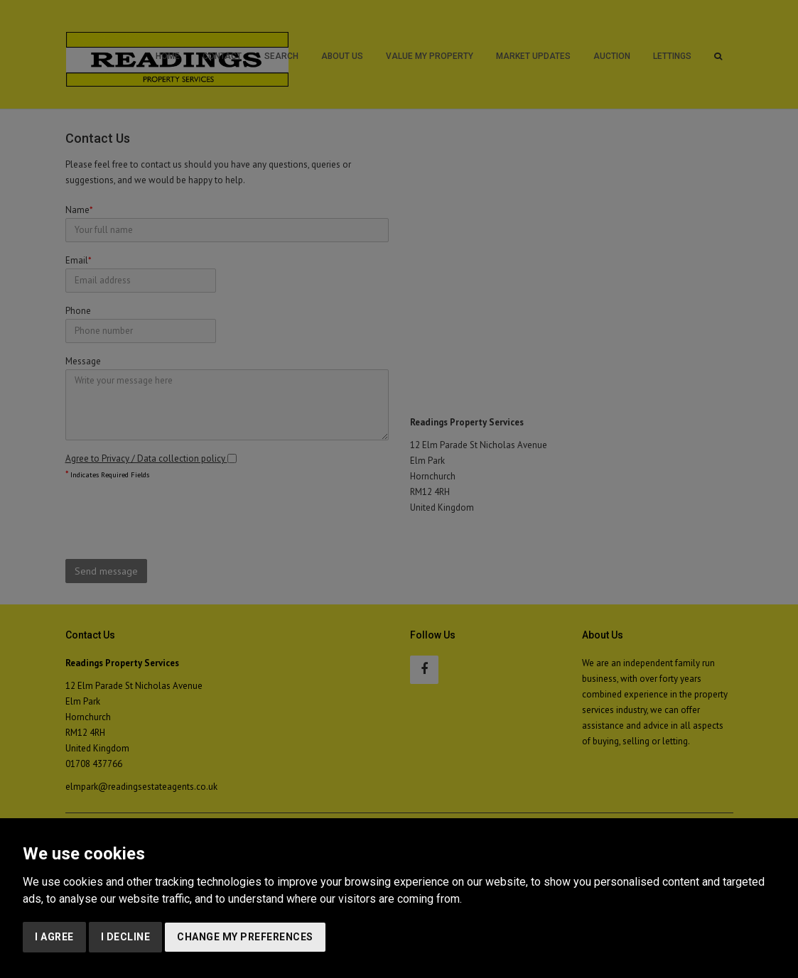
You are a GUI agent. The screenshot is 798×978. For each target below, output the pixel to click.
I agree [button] (54, 936)
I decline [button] (126, 936)
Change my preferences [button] (245, 936)
